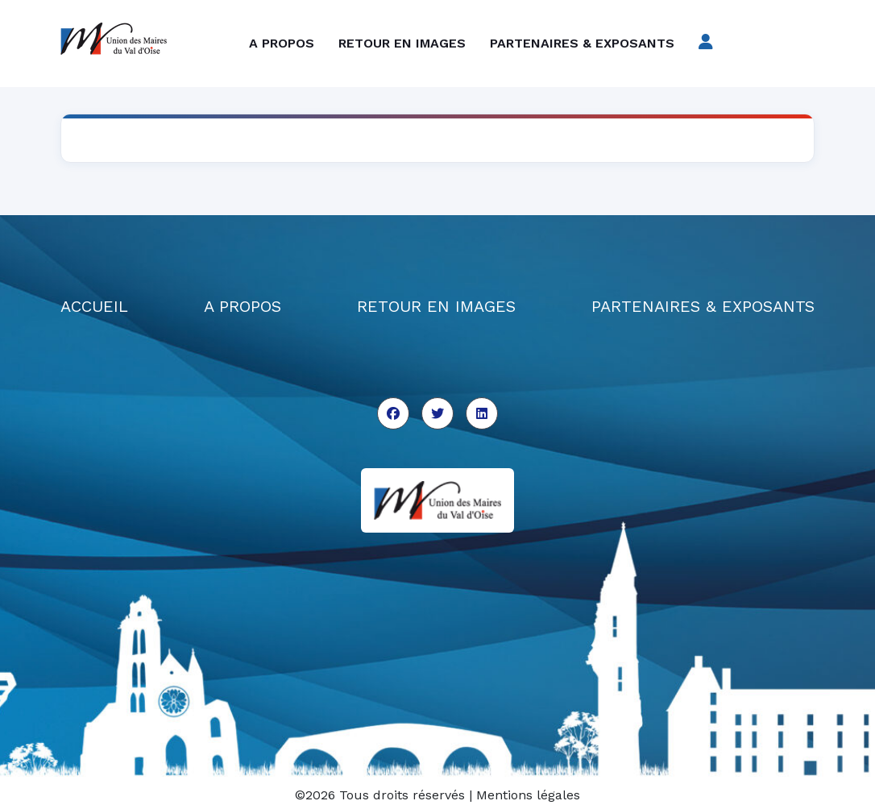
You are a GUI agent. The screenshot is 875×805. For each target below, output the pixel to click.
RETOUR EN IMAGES (436, 306)
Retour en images (402, 43)
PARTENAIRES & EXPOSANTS (703, 306)
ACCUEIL (94, 306)
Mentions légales (528, 795)
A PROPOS (242, 306)
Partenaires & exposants (582, 43)
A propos (281, 43)
